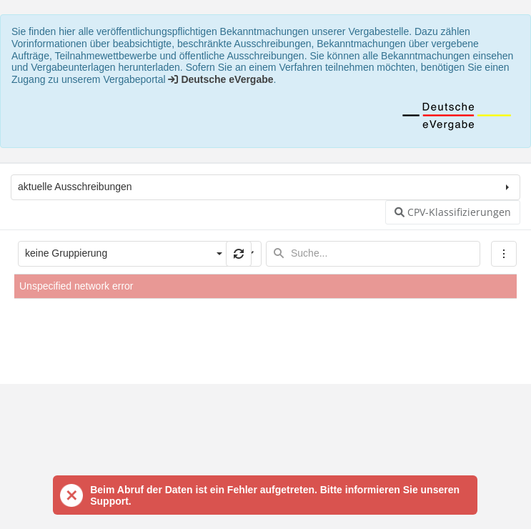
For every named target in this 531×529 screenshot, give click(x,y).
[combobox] (113, 254)
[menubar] (504, 254)
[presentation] (265, 334)
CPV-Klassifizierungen (452, 212)
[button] (239, 254)
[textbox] (373, 254)
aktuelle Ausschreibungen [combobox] (75, 186)
